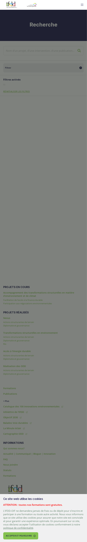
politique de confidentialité (18, 527)
